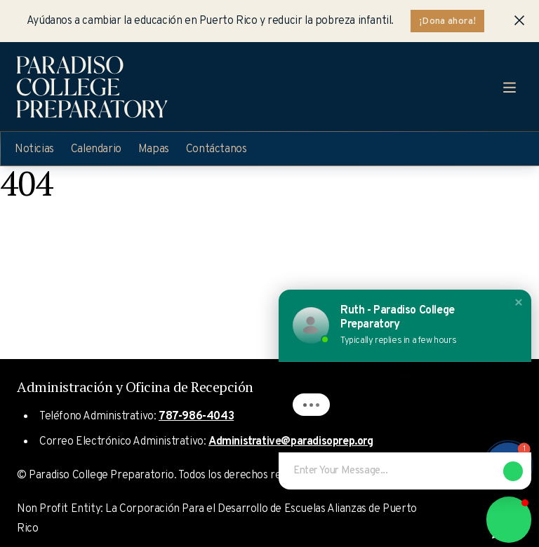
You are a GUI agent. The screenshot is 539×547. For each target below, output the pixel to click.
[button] (519, 302)
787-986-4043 (196, 417)
